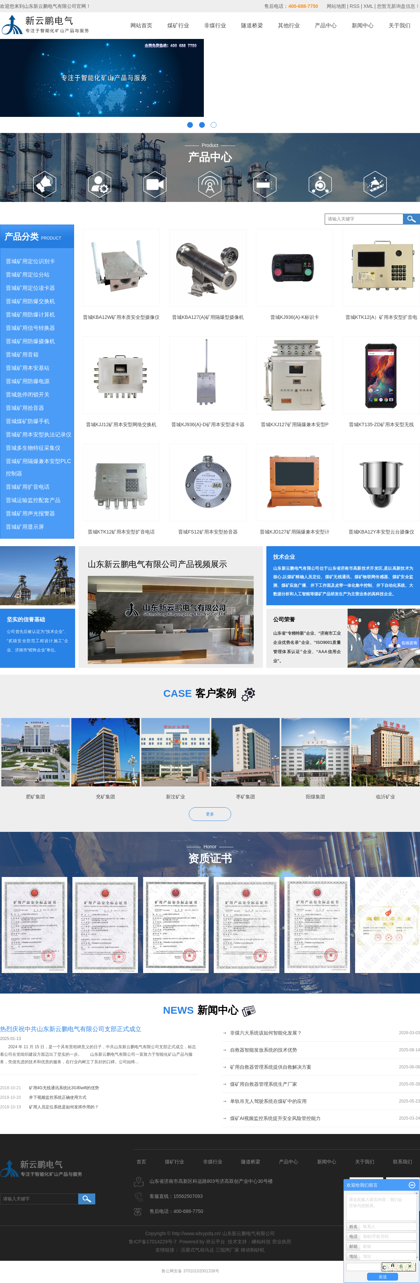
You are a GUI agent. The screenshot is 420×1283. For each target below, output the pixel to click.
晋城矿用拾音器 (25, 408)
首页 (141, 1161)
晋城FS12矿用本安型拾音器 (207, 532)
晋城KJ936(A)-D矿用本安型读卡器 (207, 424)
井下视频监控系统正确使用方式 (57, 1097)
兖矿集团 (107, 796)
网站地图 (337, 6)
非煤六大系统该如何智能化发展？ (266, 1033)
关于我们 (399, 25)
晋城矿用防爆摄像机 (30, 341)
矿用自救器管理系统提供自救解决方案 (270, 1067)
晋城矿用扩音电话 (28, 487)
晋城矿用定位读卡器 (30, 288)
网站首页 (141, 25)
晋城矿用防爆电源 (28, 381)
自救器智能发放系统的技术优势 (263, 1050)
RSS (355, 6)
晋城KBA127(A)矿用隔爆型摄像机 (208, 317)
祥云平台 (215, 1241)
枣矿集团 (247, 796)
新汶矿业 (177, 796)
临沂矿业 (387, 796)
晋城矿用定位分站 (28, 275)
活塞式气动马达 (197, 1250)
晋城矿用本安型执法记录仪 (38, 434)
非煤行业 (215, 25)
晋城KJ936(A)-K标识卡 (294, 317)
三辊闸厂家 (227, 1250)
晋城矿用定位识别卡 (30, 261)
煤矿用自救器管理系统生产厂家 (263, 1084)
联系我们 (402, 1161)
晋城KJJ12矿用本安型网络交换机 (121, 424)
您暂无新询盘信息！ (398, 6)
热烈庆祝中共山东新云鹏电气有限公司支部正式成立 (70, 1029)
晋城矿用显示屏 (25, 527)
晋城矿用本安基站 (28, 368)
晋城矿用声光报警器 (30, 513)
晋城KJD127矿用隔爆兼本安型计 (295, 532)
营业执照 (281, 1241)
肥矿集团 (37, 796)
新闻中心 (363, 25)
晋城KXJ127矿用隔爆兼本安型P (294, 424)
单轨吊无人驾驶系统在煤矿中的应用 (268, 1101)
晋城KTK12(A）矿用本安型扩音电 (382, 317)
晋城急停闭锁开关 (28, 394)
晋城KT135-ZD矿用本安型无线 (381, 424)
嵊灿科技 (261, 1241)
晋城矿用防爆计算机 (30, 315)
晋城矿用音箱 (22, 354)
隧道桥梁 (252, 25)
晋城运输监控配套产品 (33, 500)
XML (368, 6)
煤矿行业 (178, 25)
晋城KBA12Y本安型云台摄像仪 (382, 532)
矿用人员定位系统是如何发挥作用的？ (64, 1107)
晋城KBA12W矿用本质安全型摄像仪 (121, 317)
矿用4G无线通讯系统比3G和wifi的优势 (64, 1087)
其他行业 (289, 25)
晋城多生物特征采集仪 (33, 448)
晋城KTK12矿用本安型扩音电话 (121, 532)
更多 (210, 814)
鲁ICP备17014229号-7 (153, 1241)
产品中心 (326, 25)
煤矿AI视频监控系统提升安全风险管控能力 (275, 1118)
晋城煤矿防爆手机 (28, 421)
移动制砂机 (253, 1250)
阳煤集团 (317, 796)
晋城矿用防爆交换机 (30, 301)
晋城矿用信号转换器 (30, 328)
